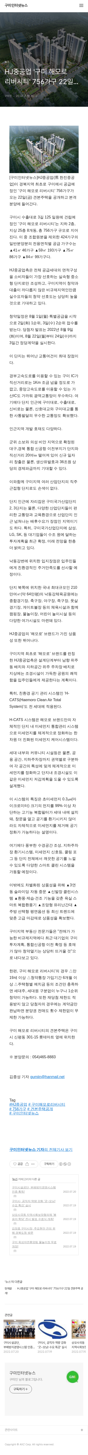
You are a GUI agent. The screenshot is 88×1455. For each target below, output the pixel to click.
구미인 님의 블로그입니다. (26, 1379)
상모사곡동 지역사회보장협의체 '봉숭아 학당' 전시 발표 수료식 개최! (34, 1217)
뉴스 (14, 1179)
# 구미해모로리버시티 (46, 1104)
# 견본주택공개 (40, 1109)
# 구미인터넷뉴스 (24, 1113)
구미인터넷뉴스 (16, 6)
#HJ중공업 (18, 1104)
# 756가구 (17, 1109)
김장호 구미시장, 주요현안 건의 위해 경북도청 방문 (33, 1230)
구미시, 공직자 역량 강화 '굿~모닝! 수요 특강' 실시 (33, 1203)
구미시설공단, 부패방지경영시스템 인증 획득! (34, 1189)
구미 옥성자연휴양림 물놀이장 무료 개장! (34, 1244)
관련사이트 (11, 1430)
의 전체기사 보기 (41, 1150)
